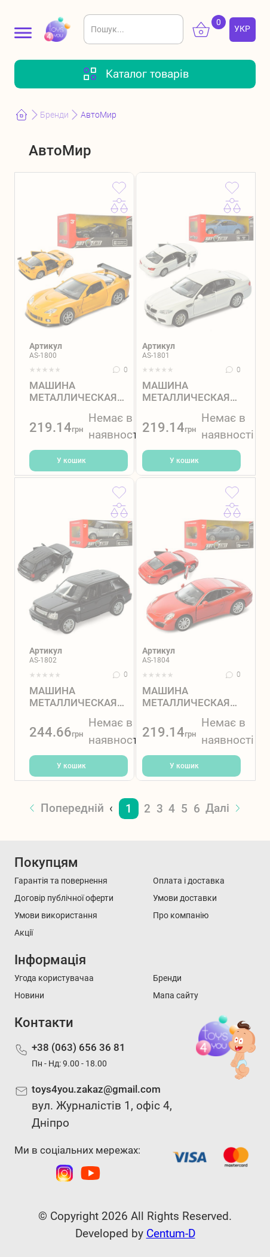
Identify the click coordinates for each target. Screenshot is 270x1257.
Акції (23, 933)
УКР (242, 29)
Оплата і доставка (189, 881)
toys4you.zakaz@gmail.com (96, 1089)
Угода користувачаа (54, 978)
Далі (217, 808)
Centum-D (170, 1233)
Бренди (54, 115)
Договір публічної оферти (63, 898)
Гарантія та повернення (61, 881)
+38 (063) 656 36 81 (78, 1047)
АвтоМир (98, 115)
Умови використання (55, 915)
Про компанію (180, 915)
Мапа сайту (175, 996)
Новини (29, 996)
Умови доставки (185, 898)
